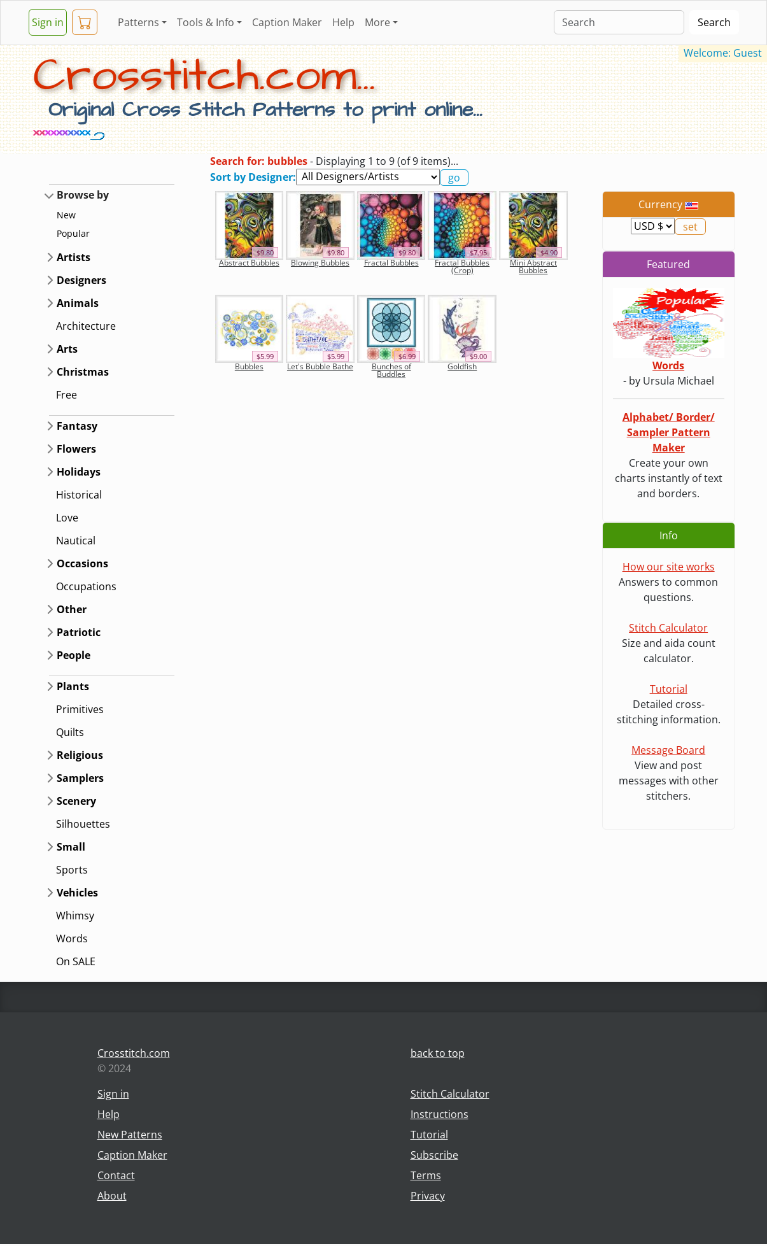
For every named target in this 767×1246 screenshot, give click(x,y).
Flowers (76, 449)
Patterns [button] (138, 22)
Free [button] (66, 395)
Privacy (428, 1196)
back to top (438, 1053)
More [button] (377, 22)
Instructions (439, 1114)
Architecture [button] (86, 326)
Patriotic (79, 632)
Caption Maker (287, 22)
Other (72, 609)
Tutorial (668, 689)
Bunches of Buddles (391, 370)
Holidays (79, 472)
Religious (80, 755)
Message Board (668, 750)
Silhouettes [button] (83, 824)
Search (714, 22)
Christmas (83, 372)
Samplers (80, 778)
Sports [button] (72, 870)
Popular (73, 233)
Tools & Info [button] (205, 22)
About (112, 1196)
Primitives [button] (80, 709)
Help (343, 22)
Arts (67, 349)
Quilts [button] (70, 732)
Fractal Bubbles (391, 262)
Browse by (83, 195)
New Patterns (129, 1135)
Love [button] (67, 518)
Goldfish (462, 366)
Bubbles (249, 366)
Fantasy (77, 426)
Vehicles (77, 893)
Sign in (48, 22)
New (66, 215)
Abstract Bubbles (249, 262)
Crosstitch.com (133, 1053)
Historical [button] (79, 495)
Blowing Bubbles (320, 262)
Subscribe (434, 1155)
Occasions (82, 563)
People (73, 655)
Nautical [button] (75, 541)
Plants (73, 686)
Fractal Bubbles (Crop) (462, 266)
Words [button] (72, 938)
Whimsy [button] (75, 916)
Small (71, 847)
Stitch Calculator (668, 628)
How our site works (669, 567)
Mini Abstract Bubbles (533, 266)
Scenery (76, 801)
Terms (426, 1175)
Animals (78, 303)
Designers (81, 280)
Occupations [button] (86, 586)
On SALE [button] (75, 961)
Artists (73, 257)
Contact (116, 1175)
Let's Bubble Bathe (320, 366)
